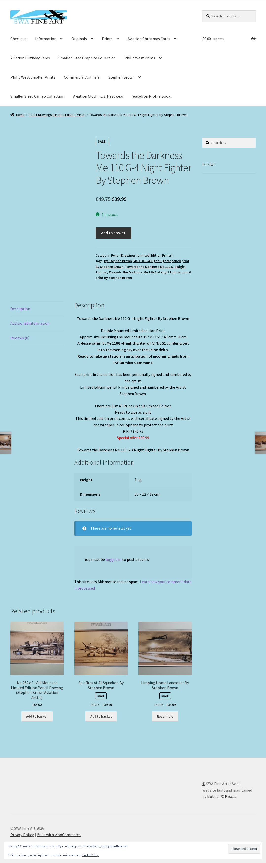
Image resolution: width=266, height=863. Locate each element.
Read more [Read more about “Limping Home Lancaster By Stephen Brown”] (165, 716)
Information (45, 38)
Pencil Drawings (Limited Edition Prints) (57, 115)
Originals (79, 38)
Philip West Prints (139, 57)
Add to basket (113, 232)
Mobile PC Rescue (222, 796)
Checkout (18, 38)
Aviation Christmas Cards (149, 38)
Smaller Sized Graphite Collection (87, 57)
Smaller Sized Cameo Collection (37, 96)
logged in (113, 559)
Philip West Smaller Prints (32, 77)
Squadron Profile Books (152, 96)
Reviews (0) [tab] (19, 337)
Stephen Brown (121, 77)
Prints (107, 38)
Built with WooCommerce (59, 834)
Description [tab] (20, 308)
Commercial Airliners (82, 77)
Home (20, 115)
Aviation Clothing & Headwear (98, 96)
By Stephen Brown (118, 261)
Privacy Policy (22, 834)
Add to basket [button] (37, 716)
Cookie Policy (90, 855)
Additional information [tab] (30, 323)
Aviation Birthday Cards (30, 57)
